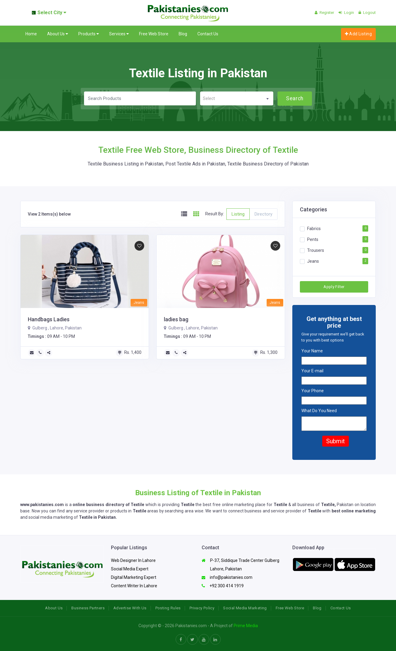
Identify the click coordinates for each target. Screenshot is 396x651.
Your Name (312, 350)
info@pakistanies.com (227, 577)
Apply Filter (334, 286)
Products (88, 34)
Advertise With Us (130, 608)
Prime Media (246, 625)
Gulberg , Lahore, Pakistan (55, 328)
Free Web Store (153, 33)
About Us (57, 34)
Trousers (315, 250)
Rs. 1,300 (265, 352)
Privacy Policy (202, 608)
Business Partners (88, 608)
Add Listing (358, 33)
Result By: (214, 213)
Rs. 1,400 (128, 352)
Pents (312, 239)
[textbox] (236, 98)
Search (294, 98)
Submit (335, 441)
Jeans (313, 261)
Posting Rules (168, 608)
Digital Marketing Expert (133, 577)
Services (119, 34)
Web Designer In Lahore (133, 560)
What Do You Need (319, 410)
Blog (183, 33)
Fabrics (314, 228)
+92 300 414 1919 (223, 585)
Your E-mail (312, 370)
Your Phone (312, 390)
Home (31, 33)
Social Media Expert (129, 568)
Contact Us (207, 33)
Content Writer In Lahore (134, 585)
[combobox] (236, 98)
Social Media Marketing (245, 608)
